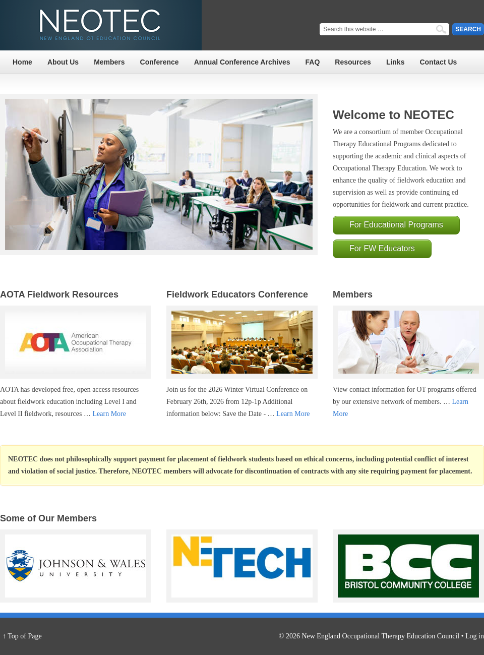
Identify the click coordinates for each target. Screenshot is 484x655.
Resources (353, 62)
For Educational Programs (396, 224)
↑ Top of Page (22, 636)
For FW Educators (382, 248)
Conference (159, 62)
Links (395, 62)
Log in (474, 636)
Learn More (109, 414)
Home (22, 62)
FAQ (313, 62)
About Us (63, 62)
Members (109, 62)
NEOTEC (101, 25)
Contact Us (438, 62)
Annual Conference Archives (242, 62)
